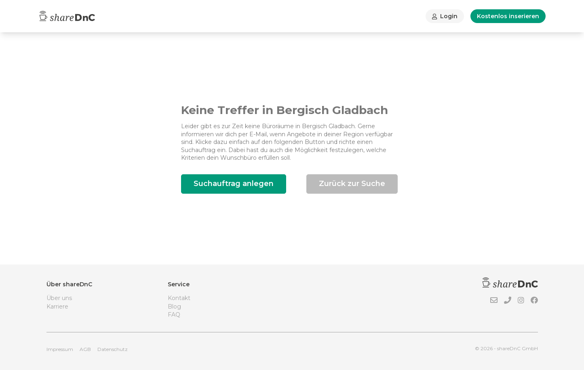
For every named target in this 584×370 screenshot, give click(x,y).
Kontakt (179, 298)
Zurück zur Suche (352, 183)
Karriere (57, 306)
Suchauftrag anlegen (234, 183)
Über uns (59, 298)
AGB (85, 349)
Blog (174, 306)
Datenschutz (112, 349)
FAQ (174, 314)
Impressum (59, 349)
